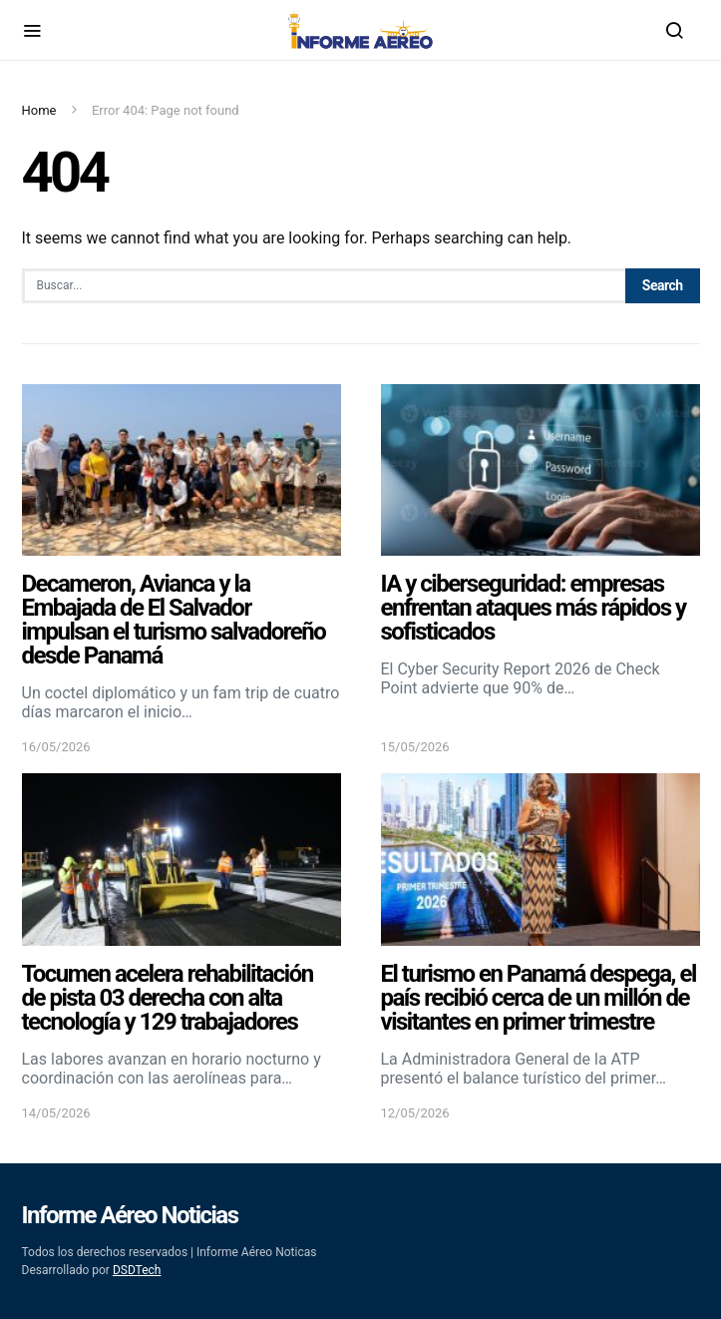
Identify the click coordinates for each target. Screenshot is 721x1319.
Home (39, 110)
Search (662, 285)
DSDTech (137, 1270)
